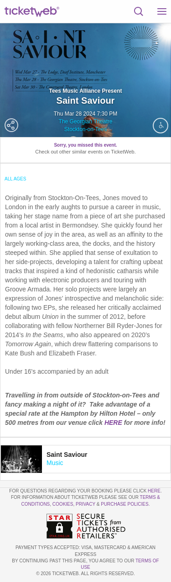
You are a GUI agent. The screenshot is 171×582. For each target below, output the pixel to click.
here (154, 490)
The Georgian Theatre (86, 121)
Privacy (85, 504)
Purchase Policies (124, 504)
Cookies (62, 504)
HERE (114, 422)
